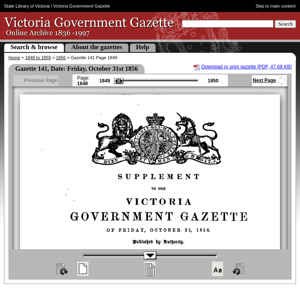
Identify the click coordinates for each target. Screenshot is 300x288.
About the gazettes (96, 47)
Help (142, 47)
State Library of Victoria (27, 6)
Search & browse (34, 47)
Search (285, 24)
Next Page (269, 80)
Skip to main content (276, 6)
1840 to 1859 (38, 57)
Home (14, 57)
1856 (61, 57)
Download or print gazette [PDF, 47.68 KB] (246, 67)
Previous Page (35, 80)
